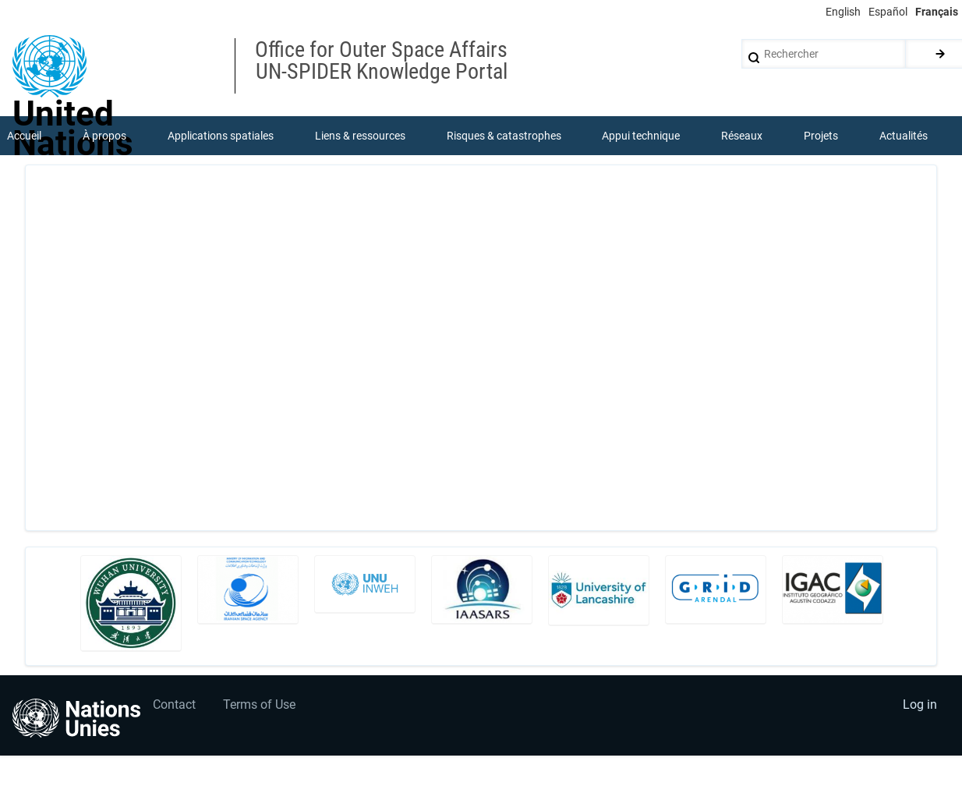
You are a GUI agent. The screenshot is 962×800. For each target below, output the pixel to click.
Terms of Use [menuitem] (259, 704)
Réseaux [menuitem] (741, 135)
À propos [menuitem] (104, 135)
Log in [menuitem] (920, 704)
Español (887, 11)
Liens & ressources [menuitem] (360, 135)
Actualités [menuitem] (903, 135)
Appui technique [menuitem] (641, 135)
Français (936, 11)
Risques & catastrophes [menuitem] (504, 135)
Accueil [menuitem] (24, 135)
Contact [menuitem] (174, 704)
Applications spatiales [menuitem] (221, 135)
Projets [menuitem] (821, 135)
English (843, 11)
